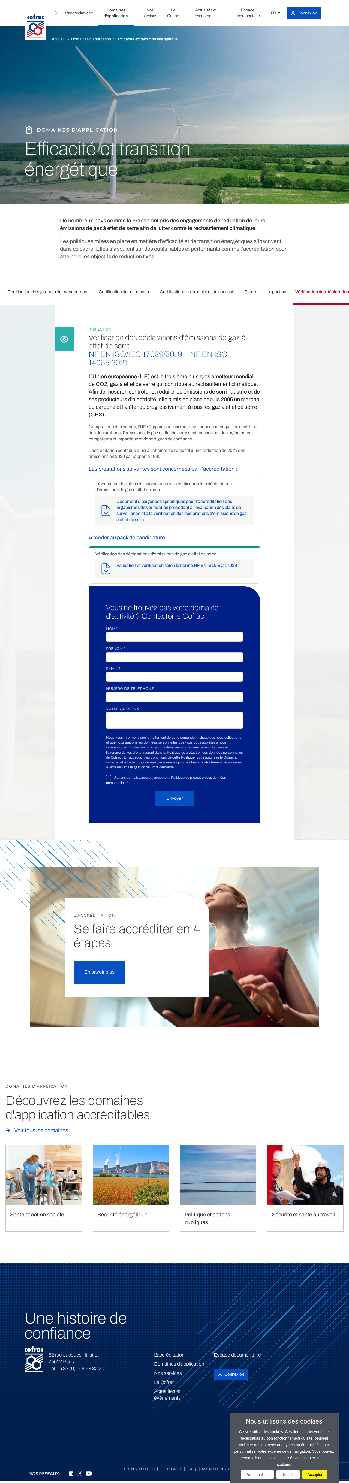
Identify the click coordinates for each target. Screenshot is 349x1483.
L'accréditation (169, 1355)
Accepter (314, 1474)
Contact (171, 1469)
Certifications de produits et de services (197, 291)
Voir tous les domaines (41, 1130)
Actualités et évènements (167, 1394)
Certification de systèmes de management (48, 291)
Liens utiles (139, 1469)
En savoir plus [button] (99, 972)
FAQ (192, 1469)
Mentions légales (225, 1469)
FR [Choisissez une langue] (274, 13)
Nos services (168, 1373)
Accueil (58, 39)
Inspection (276, 291)
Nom (112, 628)
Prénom (115, 648)
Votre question (124, 708)
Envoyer (175, 798)
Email (113, 668)
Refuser (288, 1474)
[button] (77, 13)
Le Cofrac (164, 1382)
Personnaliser (257, 1474)
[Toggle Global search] (55, 13)
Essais (251, 291)
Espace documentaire (237, 1355)
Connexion (307, 13)
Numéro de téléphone (130, 688)
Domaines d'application (91, 39)
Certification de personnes (124, 291)
